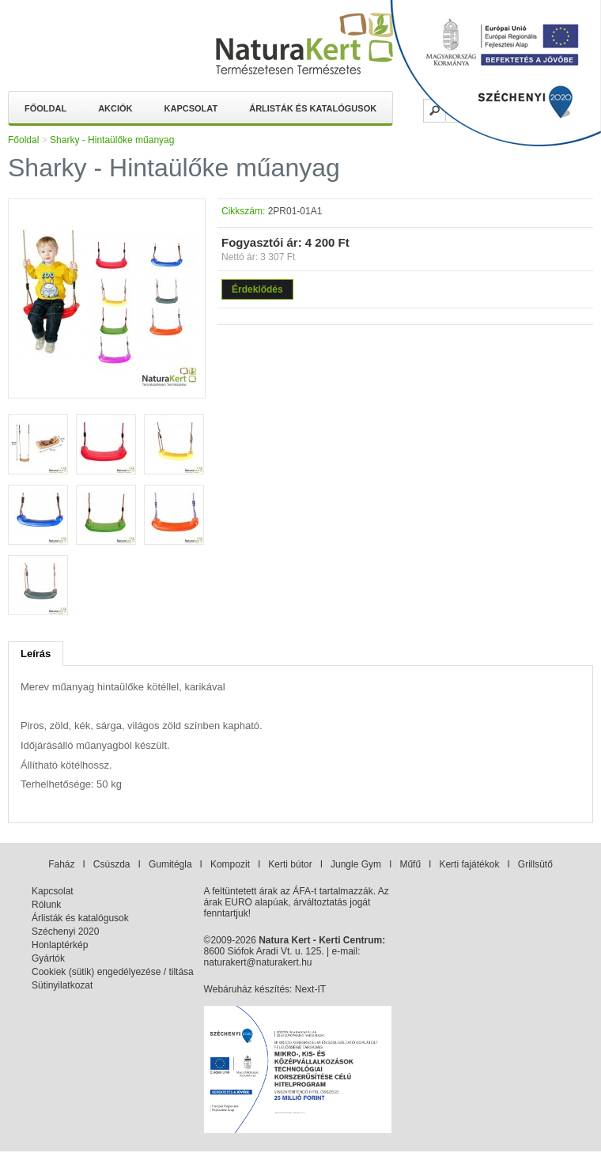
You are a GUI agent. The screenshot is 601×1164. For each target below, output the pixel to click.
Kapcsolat (191, 108)
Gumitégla (170, 864)
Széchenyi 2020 (65, 931)
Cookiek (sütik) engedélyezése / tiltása (113, 971)
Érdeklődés (257, 289)
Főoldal (45, 108)
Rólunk (46, 904)
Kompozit (230, 864)
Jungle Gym (356, 864)
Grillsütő (535, 864)
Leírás (36, 653)
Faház (61, 864)
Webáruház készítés (247, 989)
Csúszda (111, 864)
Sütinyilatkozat (62, 985)
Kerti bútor (290, 864)
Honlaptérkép (60, 944)
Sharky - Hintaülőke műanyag (112, 140)
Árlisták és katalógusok (312, 108)
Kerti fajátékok (469, 864)
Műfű (410, 864)
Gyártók (48, 958)
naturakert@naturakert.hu (258, 962)
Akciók (115, 108)
